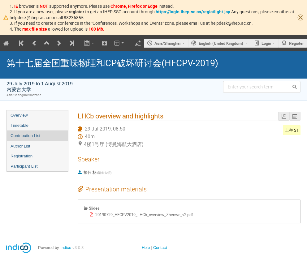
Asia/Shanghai (167, 43)
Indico (65, 247)
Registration (21, 156)
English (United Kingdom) (221, 43)
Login (266, 43)
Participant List (24, 166)
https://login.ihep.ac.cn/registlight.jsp (193, 12)
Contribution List (25, 135)
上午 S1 (292, 130)
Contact (160, 247)
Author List (20, 146)
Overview (19, 115)
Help (146, 247)
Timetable (19, 125)
